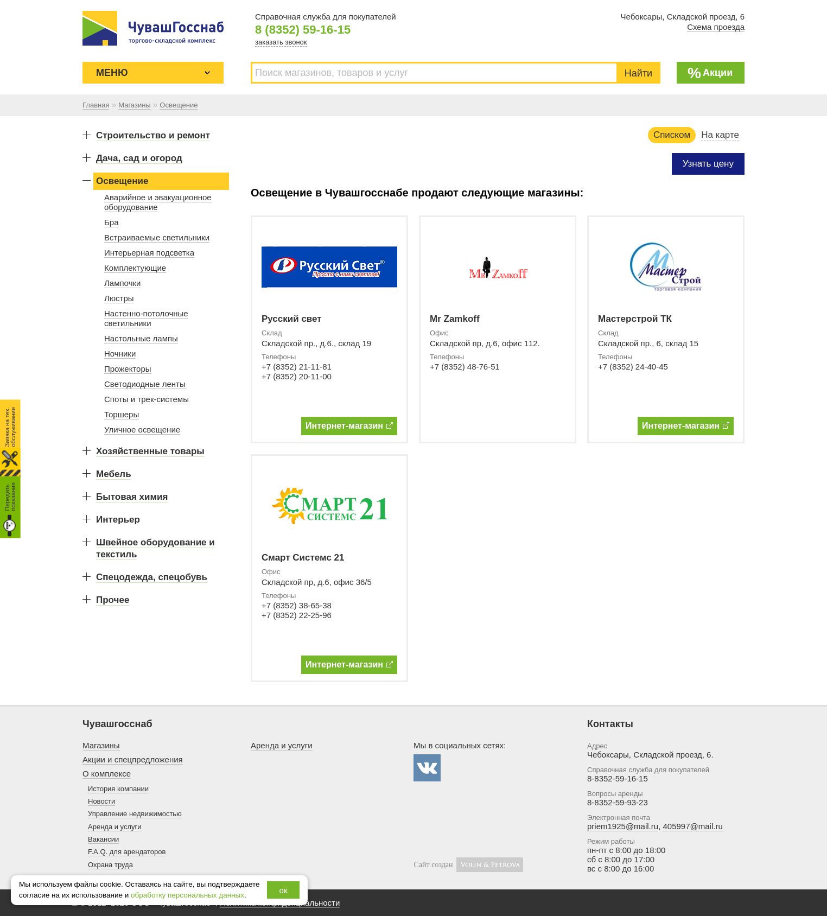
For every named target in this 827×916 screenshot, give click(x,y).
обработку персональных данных (187, 895)
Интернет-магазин (349, 425)
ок (283, 890)
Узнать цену (708, 163)
